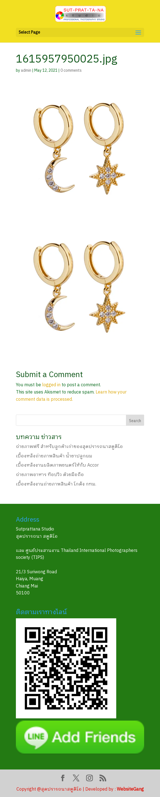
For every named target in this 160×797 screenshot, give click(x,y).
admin (26, 70)
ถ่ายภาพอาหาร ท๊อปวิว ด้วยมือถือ (50, 475)
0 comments (71, 70)
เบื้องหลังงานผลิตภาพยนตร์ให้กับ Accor (57, 465)
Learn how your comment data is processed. (71, 395)
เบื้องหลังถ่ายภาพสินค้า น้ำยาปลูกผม (54, 456)
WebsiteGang (130, 789)
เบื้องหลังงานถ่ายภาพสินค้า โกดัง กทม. (56, 484)
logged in (51, 385)
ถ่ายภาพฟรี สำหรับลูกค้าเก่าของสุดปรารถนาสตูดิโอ (69, 446)
